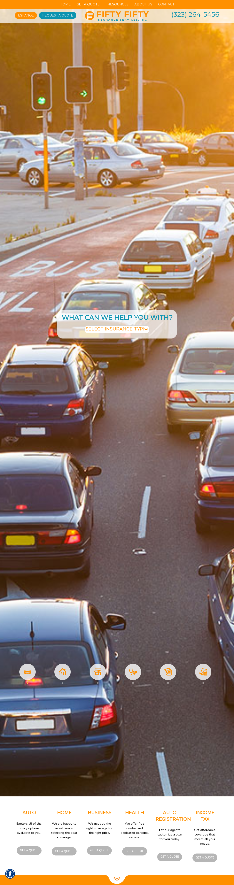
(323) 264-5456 (195, 14)
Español (26, 15)
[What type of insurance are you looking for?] (117, 329)
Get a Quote (29, 850)
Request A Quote (57, 15)
